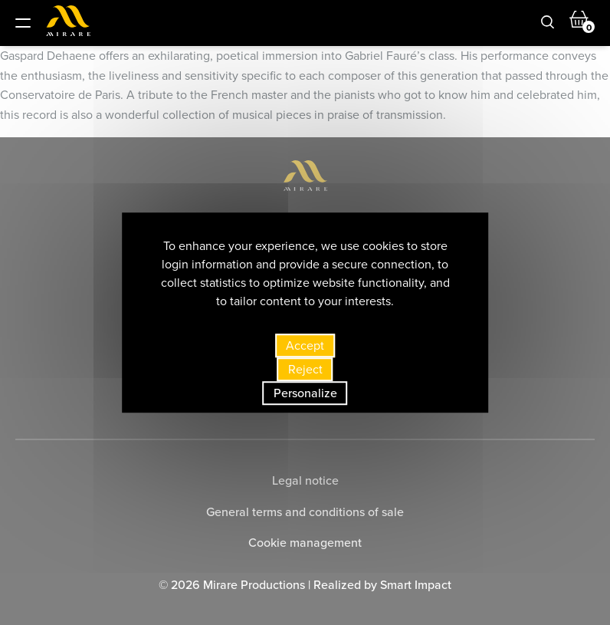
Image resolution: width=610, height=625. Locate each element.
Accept (305, 345)
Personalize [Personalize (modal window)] (305, 393)
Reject (305, 369)
